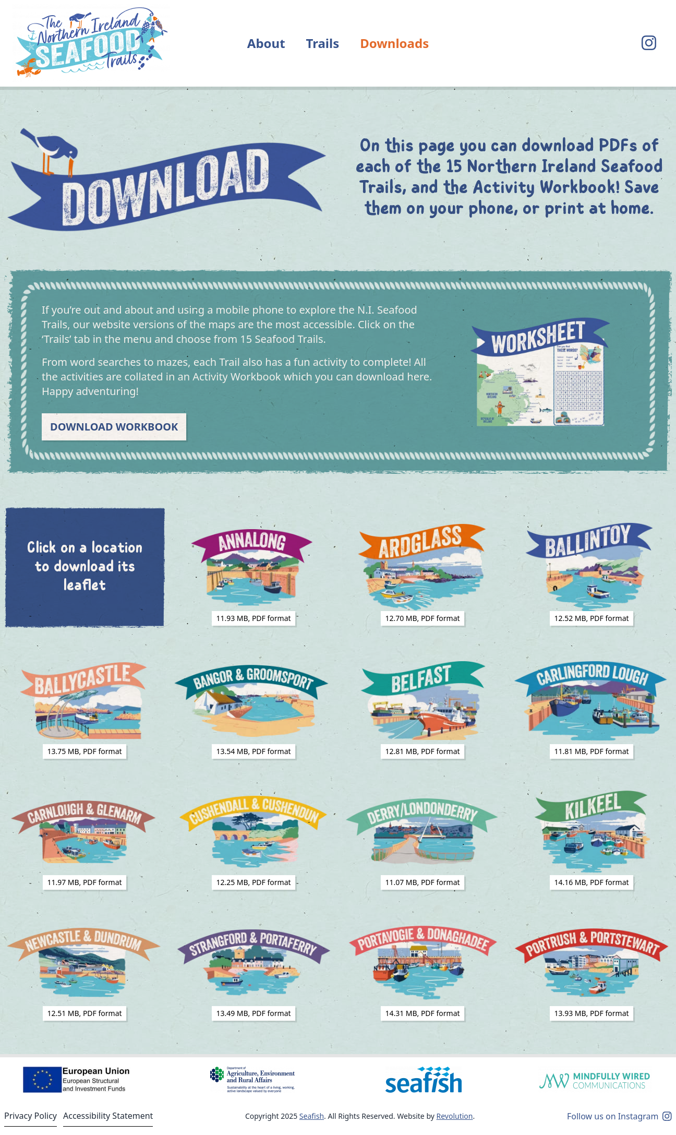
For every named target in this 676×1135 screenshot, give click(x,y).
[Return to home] (91, 43)
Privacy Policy (30, 1115)
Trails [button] (323, 43)
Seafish (311, 1116)
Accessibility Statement (108, 1115)
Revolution (455, 1116)
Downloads (394, 43)
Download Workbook (114, 427)
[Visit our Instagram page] (648, 43)
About (266, 43)
